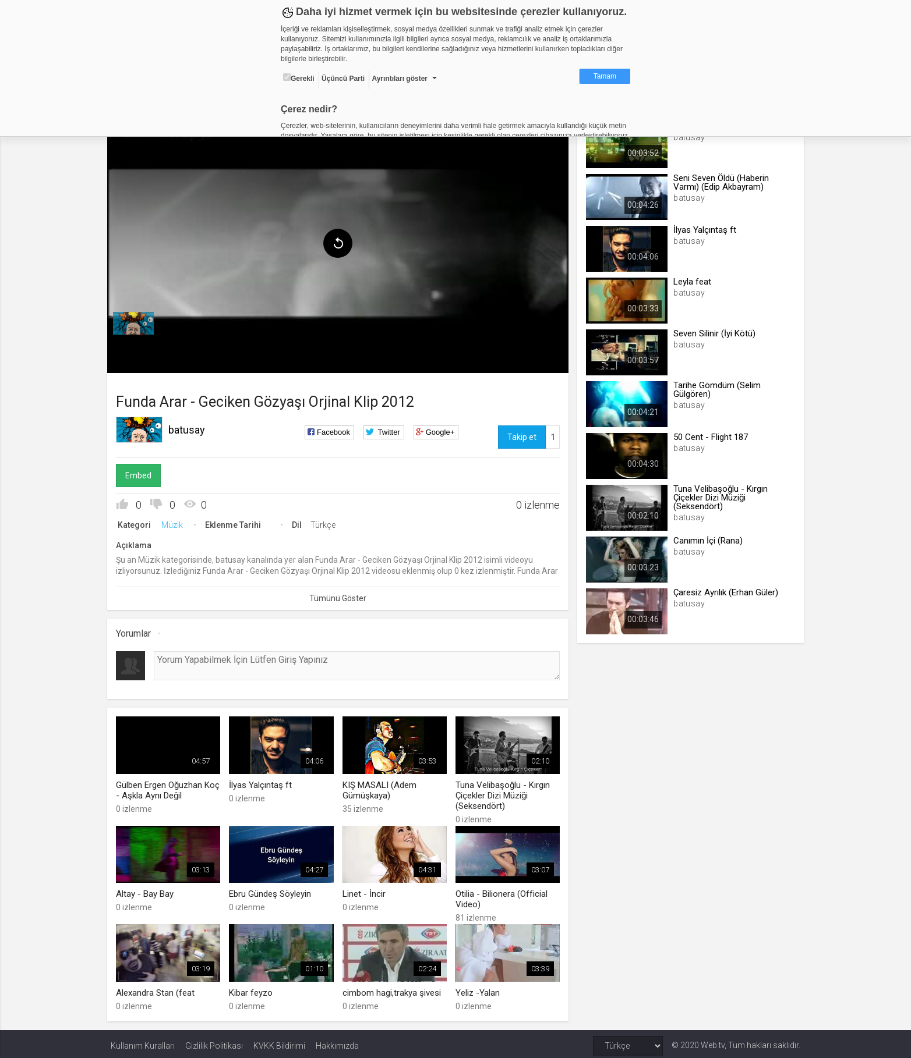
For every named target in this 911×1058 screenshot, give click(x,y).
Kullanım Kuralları (143, 1041)
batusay (190, 427)
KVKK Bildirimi (279, 1041)
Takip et (520, 434)
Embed (142, 473)
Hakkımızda (337, 1041)
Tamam (605, 76)
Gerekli (299, 78)
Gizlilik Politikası (214, 1041)
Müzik (175, 522)
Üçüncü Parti (343, 78)
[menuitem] (136, 321)
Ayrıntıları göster (400, 78)
